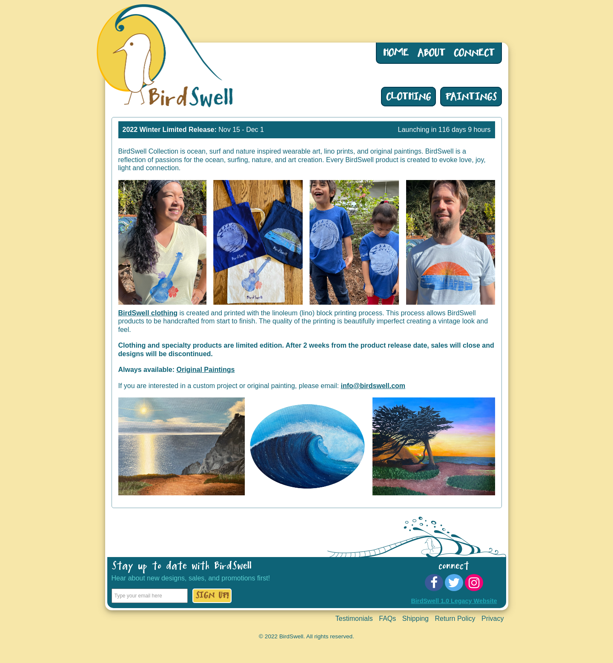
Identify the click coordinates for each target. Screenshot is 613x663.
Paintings (471, 99)
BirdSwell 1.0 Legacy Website (454, 600)
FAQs (387, 618)
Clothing (408, 99)
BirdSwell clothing (148, 313)
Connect (474, 55)
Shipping (415, 618)
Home (396, 55)
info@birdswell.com (373, 385)
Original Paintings (205, 369)
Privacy (492, 618)
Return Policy (455, 618)
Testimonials (354, 618)
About (431, 55)
